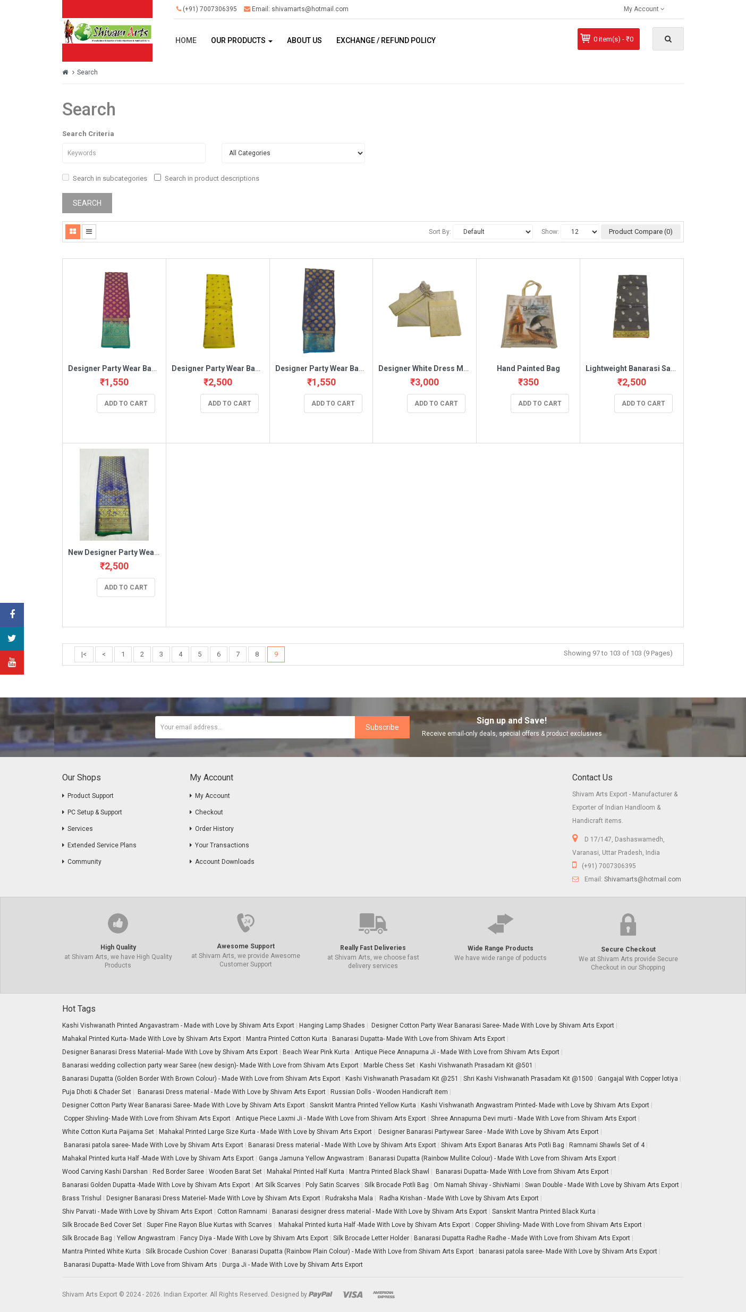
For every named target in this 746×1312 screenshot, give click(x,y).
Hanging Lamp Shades (332, 1025)
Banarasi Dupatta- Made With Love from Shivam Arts (139, 1264)
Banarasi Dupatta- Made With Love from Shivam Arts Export (418, 1038)
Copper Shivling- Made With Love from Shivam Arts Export (146, 1118)
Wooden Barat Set (235, 1171)
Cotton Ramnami (242, 1211)
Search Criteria (88, 134)
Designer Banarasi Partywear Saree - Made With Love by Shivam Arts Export (488, 1132)
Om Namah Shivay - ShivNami (477, 1185)
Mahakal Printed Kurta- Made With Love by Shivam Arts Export (151, 1038)
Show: (550, 232)
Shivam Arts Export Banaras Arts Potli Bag (502, 1145)
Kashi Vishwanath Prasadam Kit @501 (476, 1065)
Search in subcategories (104, 178)
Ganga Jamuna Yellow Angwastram (311, 1158)
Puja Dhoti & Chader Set (96, 1092)
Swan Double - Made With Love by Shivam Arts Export (602, 1185)
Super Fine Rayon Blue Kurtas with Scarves (209, 1225)
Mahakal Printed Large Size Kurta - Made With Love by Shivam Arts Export (265, 1132)
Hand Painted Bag (528, 368)
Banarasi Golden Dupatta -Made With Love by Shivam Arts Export (156, 1185)
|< (84, 654)
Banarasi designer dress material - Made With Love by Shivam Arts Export (379, 1211)
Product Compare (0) (641, 232)
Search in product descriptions (206, 178)
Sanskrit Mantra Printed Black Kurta (544, 1211)
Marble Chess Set (389, 1065)
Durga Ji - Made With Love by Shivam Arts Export (292, 1264)
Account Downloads (225, 861)
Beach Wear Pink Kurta (316, 1052)
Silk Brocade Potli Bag (396, 1185)
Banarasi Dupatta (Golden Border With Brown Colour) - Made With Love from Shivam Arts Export (201, 1078)
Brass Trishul (81, 1198)
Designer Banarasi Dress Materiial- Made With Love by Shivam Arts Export (170, 1052)
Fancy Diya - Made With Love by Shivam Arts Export (254, 1238)
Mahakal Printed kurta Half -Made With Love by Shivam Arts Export (158, 1158)
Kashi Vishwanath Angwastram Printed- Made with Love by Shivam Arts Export (535, 1105)
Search (87, 72)
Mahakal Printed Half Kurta (305, 1171)
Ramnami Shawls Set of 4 (607, 1145)
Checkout (209, 812)
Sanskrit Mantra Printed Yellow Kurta (363, 1105)
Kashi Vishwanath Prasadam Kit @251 (402, 1078)
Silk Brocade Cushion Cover (186, 1251)
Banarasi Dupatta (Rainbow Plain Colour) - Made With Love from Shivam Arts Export (353, 1251)
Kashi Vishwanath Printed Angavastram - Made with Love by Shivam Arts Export (178, 1025)
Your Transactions (222, 845)
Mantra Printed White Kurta (101, 1251)
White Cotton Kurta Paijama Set (108, 1132)
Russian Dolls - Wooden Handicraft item (389, 1092)
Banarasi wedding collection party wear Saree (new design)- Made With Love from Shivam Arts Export (210, 1065)
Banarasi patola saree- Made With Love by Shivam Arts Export (152, 1145)
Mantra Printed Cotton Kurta (286, 1038)
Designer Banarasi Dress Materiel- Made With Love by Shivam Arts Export (213, 1198)
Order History (214, 828)
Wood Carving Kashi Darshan (105, 1171)
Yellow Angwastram (146, 1238)
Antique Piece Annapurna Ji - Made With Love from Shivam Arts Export (457, 1052)
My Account (212, 796)
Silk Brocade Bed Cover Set (102, 1225)
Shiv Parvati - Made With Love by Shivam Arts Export (137, 1211)
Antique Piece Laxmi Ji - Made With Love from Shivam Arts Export (330, 1118)
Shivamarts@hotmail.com (642, 879)
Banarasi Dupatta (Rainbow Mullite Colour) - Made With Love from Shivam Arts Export (492, 1158)
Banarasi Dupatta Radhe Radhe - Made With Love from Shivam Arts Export (522, 1238)
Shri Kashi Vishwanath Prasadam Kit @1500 (528, 1078)
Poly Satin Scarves (333, 1185)
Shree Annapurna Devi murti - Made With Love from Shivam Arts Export (534, 1118)
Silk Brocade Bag (87, 1238)
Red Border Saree (178, 1171)
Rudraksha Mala (349, 1198)
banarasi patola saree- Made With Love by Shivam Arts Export (568, 1251)
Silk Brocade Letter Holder (371, 1238)
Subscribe (382, 727)
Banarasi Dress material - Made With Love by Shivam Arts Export (231, 1092)
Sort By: (440, 232)
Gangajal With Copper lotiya (638, 1078)
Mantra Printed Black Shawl (389, 1171)
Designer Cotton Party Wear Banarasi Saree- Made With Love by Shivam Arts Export (492, 1025)
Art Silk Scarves (278, 1185)
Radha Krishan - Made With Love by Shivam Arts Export (458, 1198)
